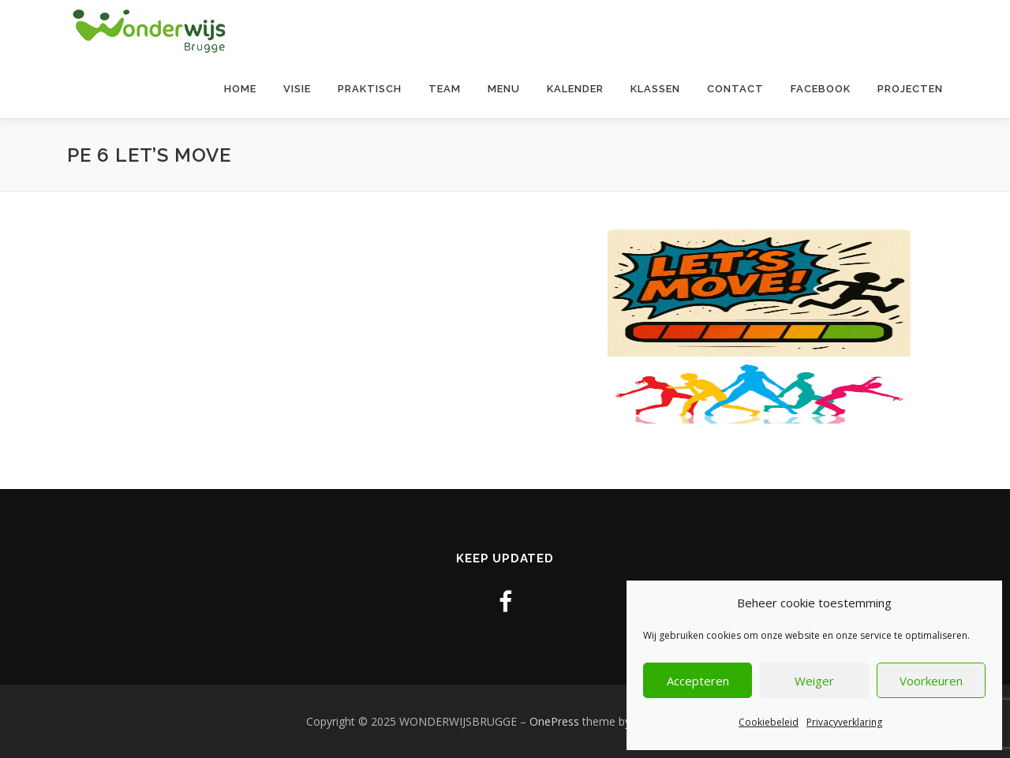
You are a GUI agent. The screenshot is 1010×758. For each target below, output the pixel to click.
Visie (297, 89)
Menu (504, 89)
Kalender (575, 89)
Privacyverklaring (844, 722)
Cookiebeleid (769, 722)
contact (735, 89)
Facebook (821, 89)
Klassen (655, 89)
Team (444, 89)
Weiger (814, 681)
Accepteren (698, 681)
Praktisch (370, 89)
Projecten (910, 89)
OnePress (554, 721)
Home (240, 89)
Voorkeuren (931, 681)
